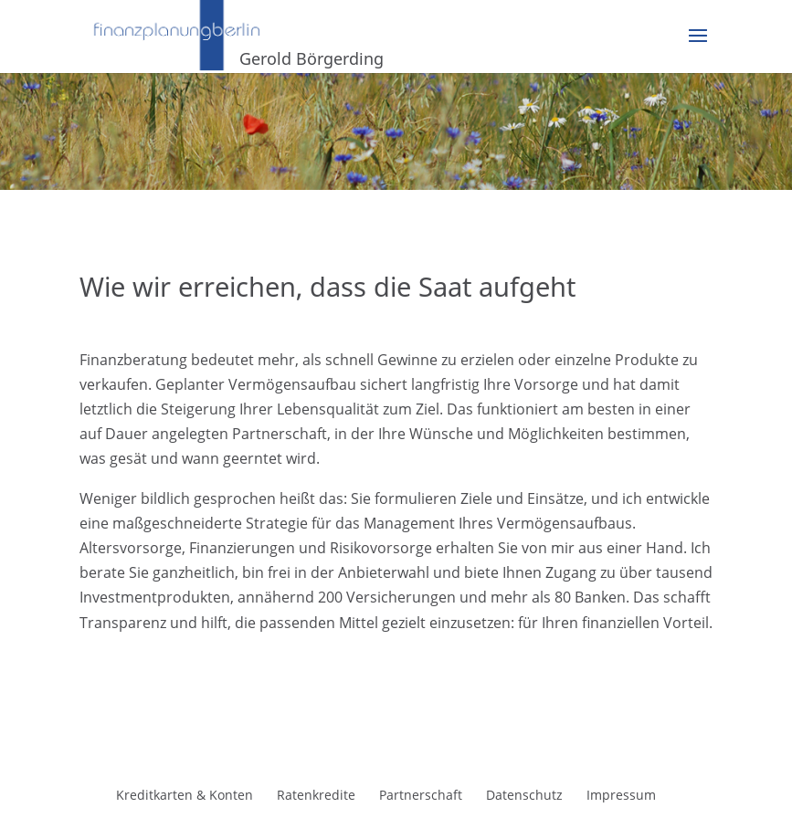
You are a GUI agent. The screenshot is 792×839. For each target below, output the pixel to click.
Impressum (621, 794)
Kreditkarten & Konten (184, 794)
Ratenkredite (316, 794)
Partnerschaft (420, 794)
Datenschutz (524, 794)
